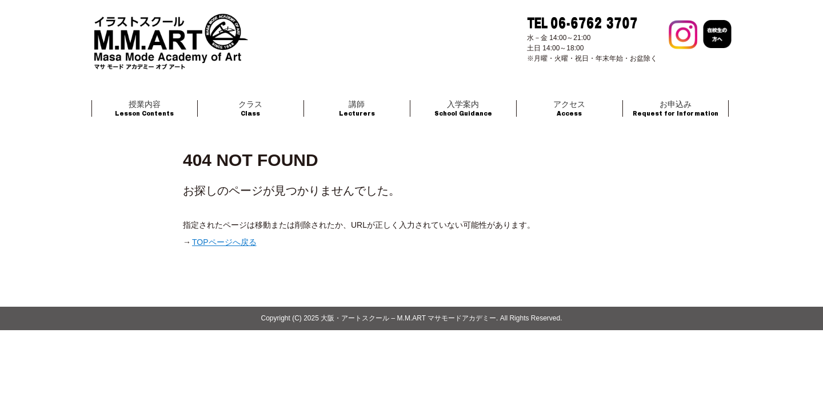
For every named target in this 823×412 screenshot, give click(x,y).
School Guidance (463, 108)
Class (250, 108)
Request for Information (675, 108)
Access (569, 108)
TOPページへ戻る (224, 242)
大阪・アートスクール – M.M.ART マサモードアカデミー (408, 318)
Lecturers (357, 108)
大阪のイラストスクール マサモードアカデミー (171, 51)
